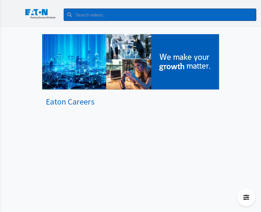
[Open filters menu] (246, 197)
